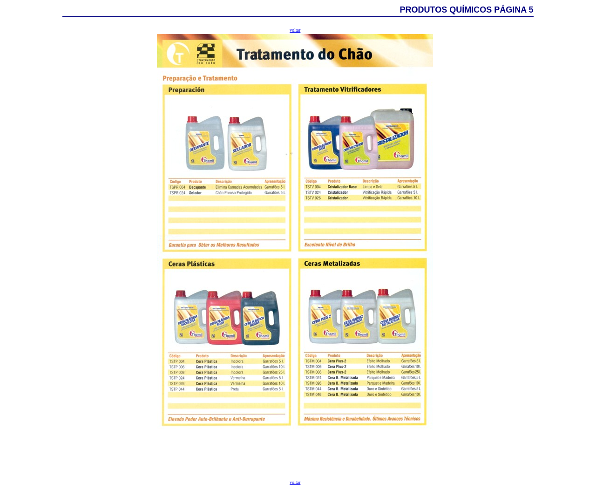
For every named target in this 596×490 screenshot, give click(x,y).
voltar (295, 30)
